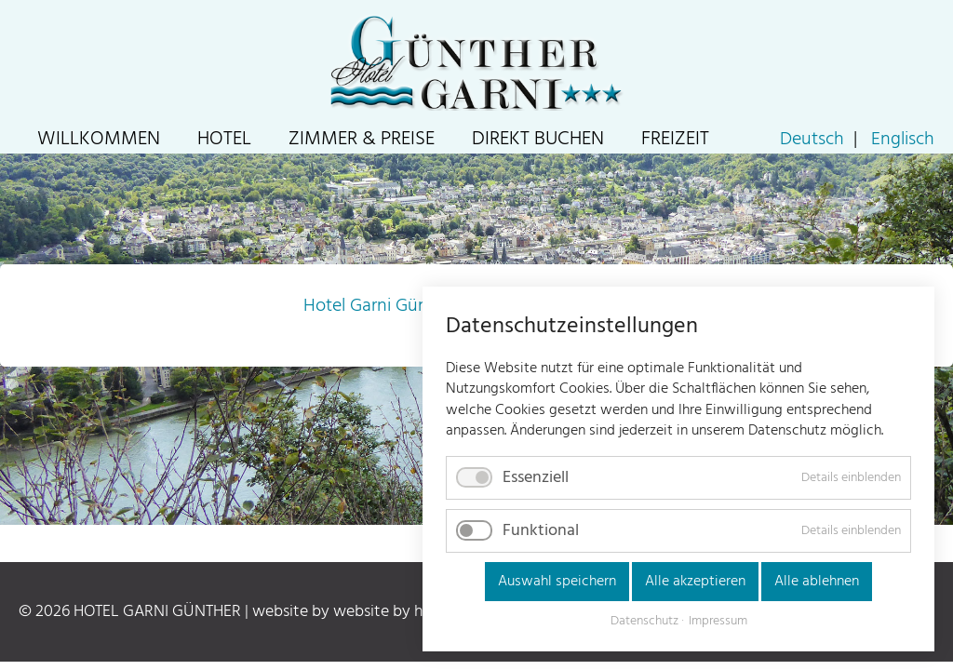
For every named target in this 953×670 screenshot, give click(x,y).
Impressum (718, 621)
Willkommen (98, 139)
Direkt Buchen (538, 139)
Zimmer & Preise (362, 139)
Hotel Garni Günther (381, 306)
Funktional (541, 530)
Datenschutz (644, 621)
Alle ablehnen (816, 582)
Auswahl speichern (557, 582)
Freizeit (675, 139)
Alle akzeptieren (695, 582)
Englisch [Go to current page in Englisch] (902, 139)
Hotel (224, 139)
